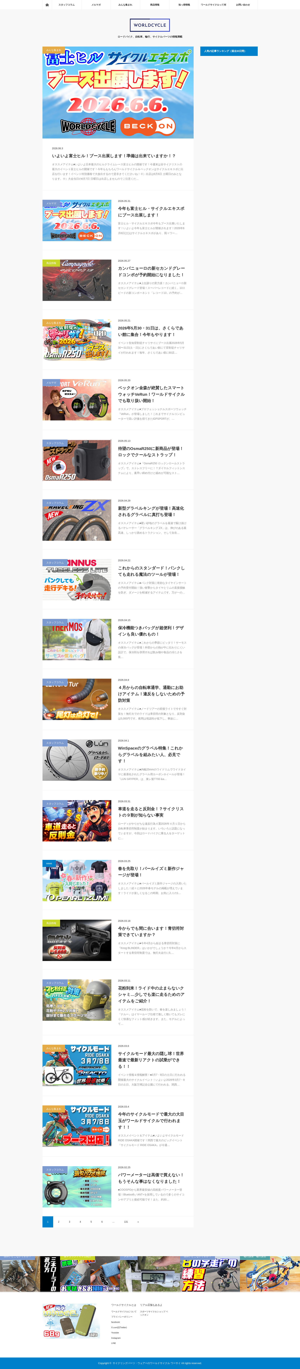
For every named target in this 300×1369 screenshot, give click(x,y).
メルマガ (96, 4)
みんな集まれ (125, 4)
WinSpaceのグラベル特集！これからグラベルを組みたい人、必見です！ (150, 754)
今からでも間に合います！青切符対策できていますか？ (151, 931)
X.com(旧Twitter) (119, 1327)
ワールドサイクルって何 (213, 4)
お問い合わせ (243, 4)
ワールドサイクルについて (124, 1311)
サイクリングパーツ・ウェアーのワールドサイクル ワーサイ (147, 1363)
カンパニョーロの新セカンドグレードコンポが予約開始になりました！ (151, 271)
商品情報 (154, 4)
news (49, 863)
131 (126, 1222)
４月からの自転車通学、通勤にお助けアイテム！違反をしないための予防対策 (151, 694)
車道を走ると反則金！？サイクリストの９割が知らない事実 (151, 812)
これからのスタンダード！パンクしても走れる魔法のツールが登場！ (151, 571)
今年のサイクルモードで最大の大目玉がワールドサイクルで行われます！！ (151, 1120)
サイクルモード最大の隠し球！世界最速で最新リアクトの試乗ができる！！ (151, 1060)
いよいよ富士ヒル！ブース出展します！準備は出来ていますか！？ (114, 156)
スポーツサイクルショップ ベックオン (154, 1313)
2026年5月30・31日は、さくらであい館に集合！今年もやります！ (150, 331)
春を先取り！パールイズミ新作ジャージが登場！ (151, 871)
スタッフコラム (67, 4)
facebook (115, 1322)
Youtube (115, 1332)
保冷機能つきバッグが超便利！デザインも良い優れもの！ (151, 631)
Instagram (116, 1338)
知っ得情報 (184, 4)
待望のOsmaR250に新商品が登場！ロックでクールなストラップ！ (151, 451)
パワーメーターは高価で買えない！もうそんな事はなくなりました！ (151, 1178)
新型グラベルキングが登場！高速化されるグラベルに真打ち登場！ (151, 511)
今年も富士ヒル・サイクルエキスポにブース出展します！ (151, 211)
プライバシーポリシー (121, 1317)
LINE (113, 1343)
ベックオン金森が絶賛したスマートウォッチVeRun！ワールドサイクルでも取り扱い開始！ (151, 394)
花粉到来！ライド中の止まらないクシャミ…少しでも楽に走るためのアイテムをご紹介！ (151, 994)
